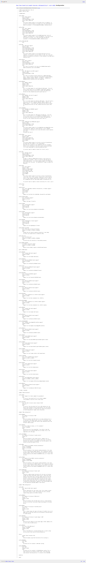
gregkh (30, 5)
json (84, 561)
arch (50, 5)
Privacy (9, 561)
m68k (53, 5)
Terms (13, 561)
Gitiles (7, 561)
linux (17, 5)
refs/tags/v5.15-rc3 (42, 5)
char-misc (35, 5)
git (27, 5)
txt (81, 561)
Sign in (84, 1)
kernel (23, 5)
